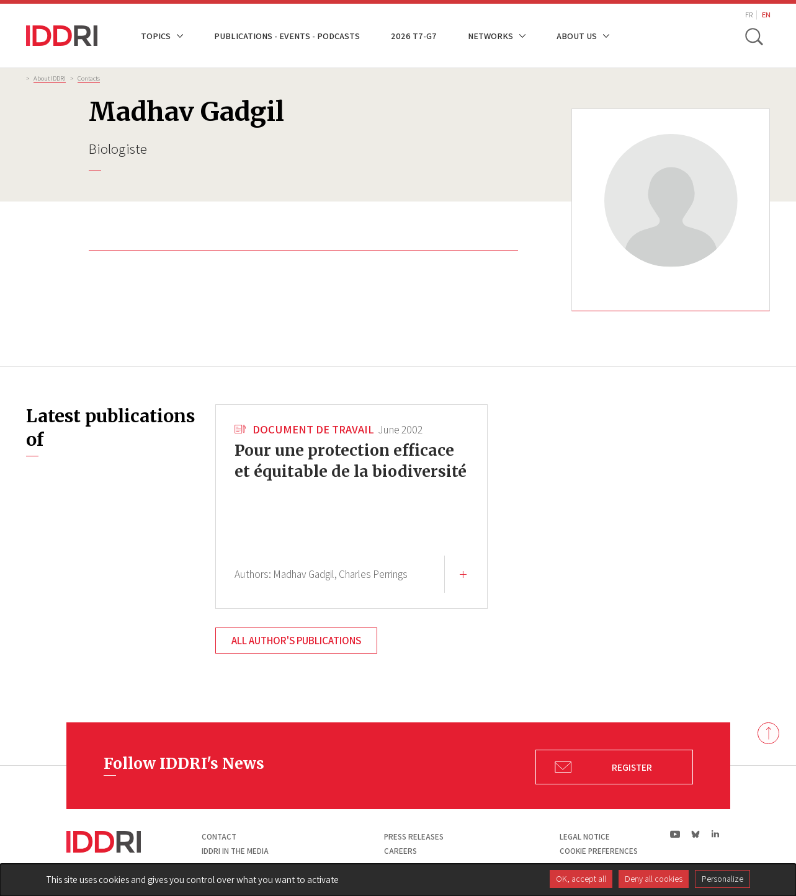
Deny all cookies (653, 878)
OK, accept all (581, 878)
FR (749, 14)
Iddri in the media (235, 851)
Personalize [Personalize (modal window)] (722, 878)
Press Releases (414, 837)
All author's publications (296, 640)
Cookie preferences (599, 851)
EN (766, 14)
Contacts (89, 78)
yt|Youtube (675, 834)
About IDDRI (50, 78)
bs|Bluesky (695, 834)
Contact (219, 837)
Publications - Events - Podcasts (287, 36)
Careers (400, 851)
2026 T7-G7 (414, 36)
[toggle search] (754, 36)
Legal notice (585, 837)
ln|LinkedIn (716, 834)
